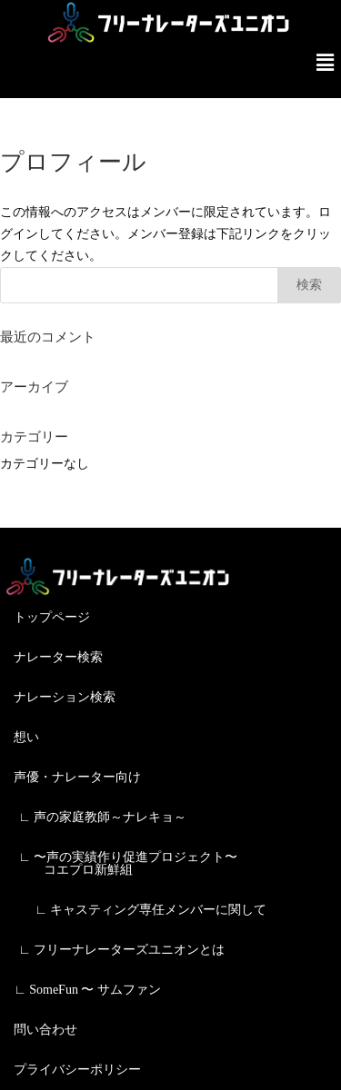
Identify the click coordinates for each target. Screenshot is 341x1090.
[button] (325, 62)
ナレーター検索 (58, 657)
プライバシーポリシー (77, 1069)
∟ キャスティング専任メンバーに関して (150, 910)
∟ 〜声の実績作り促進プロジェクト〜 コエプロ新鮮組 (127, 863)
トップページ (52, 617)
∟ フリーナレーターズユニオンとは (121, 949)
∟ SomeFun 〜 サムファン (87, 989)
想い (26, 737)
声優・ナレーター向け (77, 777)
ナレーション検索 (64, 697)
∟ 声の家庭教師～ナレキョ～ (102, 817)
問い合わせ (45, 1029)
